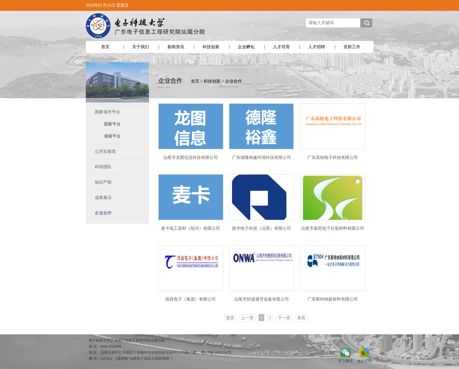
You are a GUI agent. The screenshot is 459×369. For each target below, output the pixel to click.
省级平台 (112, 136)
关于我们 (140, 47)
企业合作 (103, 213)
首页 (105, 47)
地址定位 (364, 361)
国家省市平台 (107, 112)
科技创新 (211, 47)
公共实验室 (105, 151)
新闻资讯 (175, 47)
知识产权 (103, 182)
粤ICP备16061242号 (216, 352)
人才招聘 (316, 47)
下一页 (284, 318)
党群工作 (351, 47)
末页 (301, 318)
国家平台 (112, 124)
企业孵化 (246, 47)
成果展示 (103, 197)
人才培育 (281, 47)
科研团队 (103, 167)
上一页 (247, 318)
